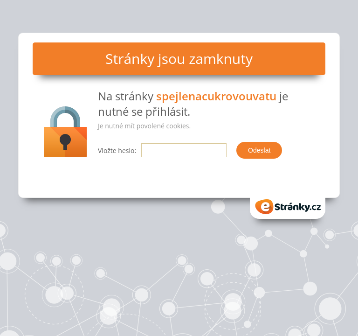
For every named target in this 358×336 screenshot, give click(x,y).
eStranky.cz (287, 207)
